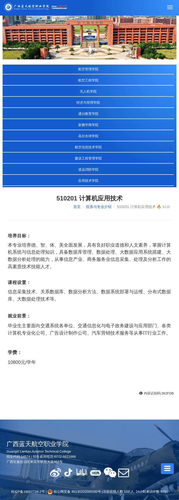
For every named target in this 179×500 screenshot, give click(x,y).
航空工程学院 (88, 80)
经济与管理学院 (88, 103)
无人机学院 (88, 91)
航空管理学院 (88, 69)
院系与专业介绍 (98, 207)
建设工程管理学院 (88, 158)
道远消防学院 (88, 169)
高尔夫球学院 (88, 136)
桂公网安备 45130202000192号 (74, 492)
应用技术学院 (88, 181)
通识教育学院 (88, 114)
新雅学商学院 (88, 125)
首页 (77, 207)
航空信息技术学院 (88, 147)
